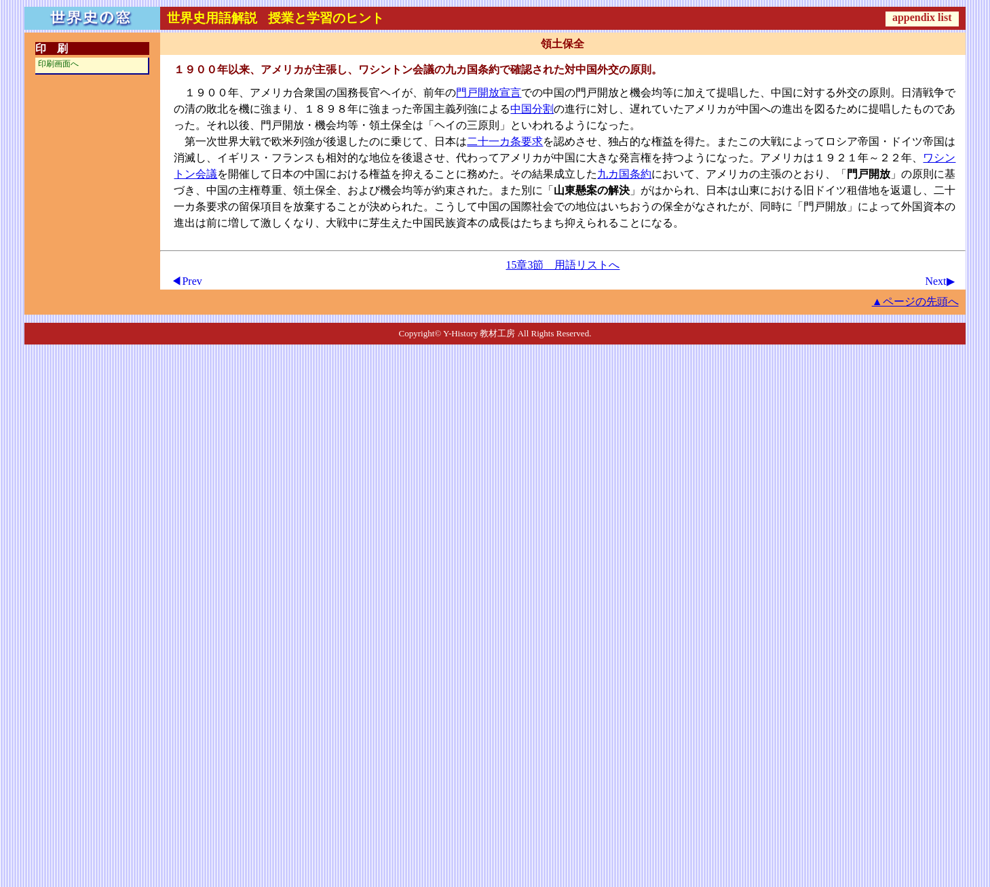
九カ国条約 (624, 174)
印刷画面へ (58, 63)
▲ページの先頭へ (915, 301)
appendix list (922, 17)
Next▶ (939, 281)
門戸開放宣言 (488, 92)
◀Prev (186, 281)
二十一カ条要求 (505, 141)
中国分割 (532, 109)
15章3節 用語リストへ (563, 265)
